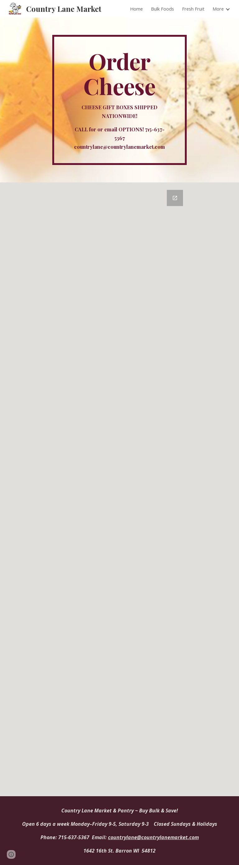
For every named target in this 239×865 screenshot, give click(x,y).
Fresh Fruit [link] (193, 9)
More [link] (218, 9)
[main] (119, 100)
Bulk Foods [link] (162, 9)
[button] (11, 854)
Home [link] (136, 9)
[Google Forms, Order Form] (128, 489)
